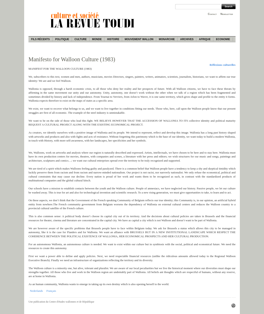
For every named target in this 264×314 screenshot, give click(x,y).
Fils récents (40, 39)
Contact (212, 14)
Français (51, 290)
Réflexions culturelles (223, 64)
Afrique (205, 39)
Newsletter (226, 14)
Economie (223, 39)
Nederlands (36, 290)
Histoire (113, 39)
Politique (62, 39)
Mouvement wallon (139, 39)
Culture (80, 39)
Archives (186, 39)
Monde (97, 39)
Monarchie (167, 39)
